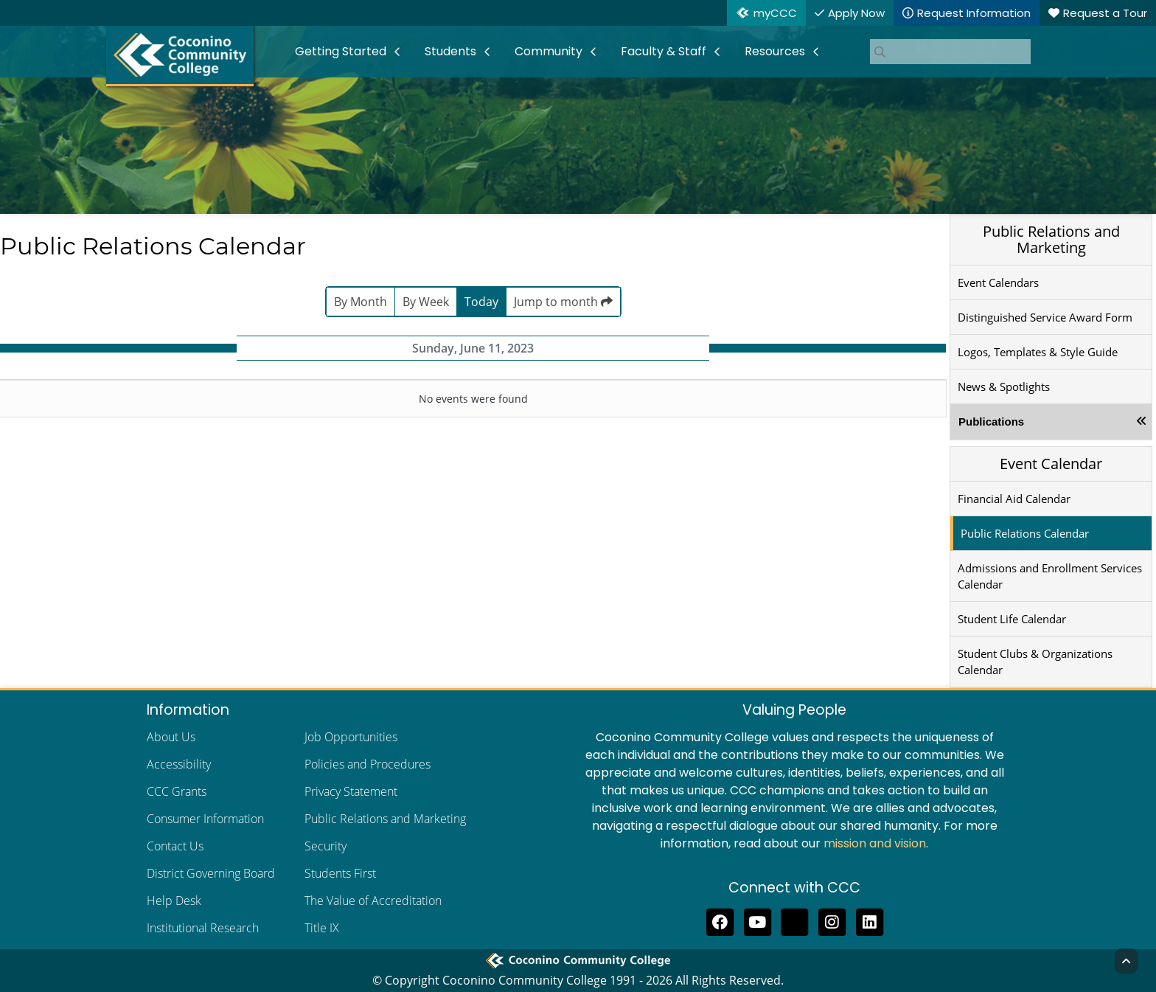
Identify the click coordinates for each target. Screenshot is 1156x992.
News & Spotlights (1004, 386)
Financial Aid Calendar (1014, 498)
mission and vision (875, 843)
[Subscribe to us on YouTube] (757, 920)
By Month (360, 302)
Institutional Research (203, 928)
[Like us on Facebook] (720, 920)
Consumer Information (205, 819)
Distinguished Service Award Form (1045, 317)
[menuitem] (348, 51)
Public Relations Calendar (1025, 533)
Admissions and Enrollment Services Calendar (1050, 576)
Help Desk (174, 900)
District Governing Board (211, 873)
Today (481, 302)
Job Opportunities (350, 737)
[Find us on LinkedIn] (869, 920)
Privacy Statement (350, 791)
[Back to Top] (1126, 961)
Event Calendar (1051, 464)
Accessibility (179, 764)
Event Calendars (998, 282)
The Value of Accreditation (373, 900)
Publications (991, 421)
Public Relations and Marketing (1051, 239)
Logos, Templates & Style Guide (1038, 351)
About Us (171, 737)
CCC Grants (176, 791)
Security (325, 846)
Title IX (321, 928)
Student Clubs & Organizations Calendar (1035, 661)
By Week (426, 302)
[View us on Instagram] (832, 920)
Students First (340, 873)
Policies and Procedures (367, 764)
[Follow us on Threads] (795, 920)
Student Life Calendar (1012, 618)
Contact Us (175, 846)
